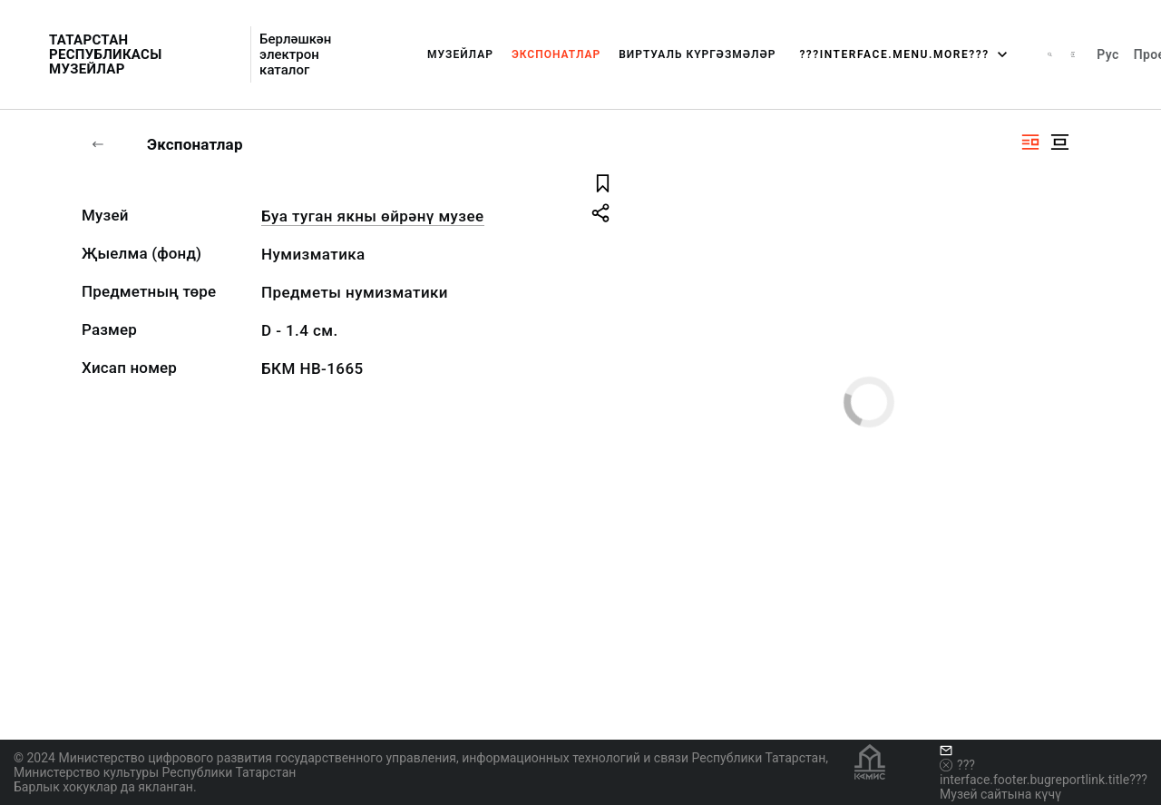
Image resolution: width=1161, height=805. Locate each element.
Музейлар (460, 54)
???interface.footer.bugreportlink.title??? (1043, 772)
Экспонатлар (556, 54)
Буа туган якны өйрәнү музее (372, 216)
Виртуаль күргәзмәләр (697, 54)
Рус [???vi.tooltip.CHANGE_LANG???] (1107, 54)
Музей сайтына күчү (1000, 794)
